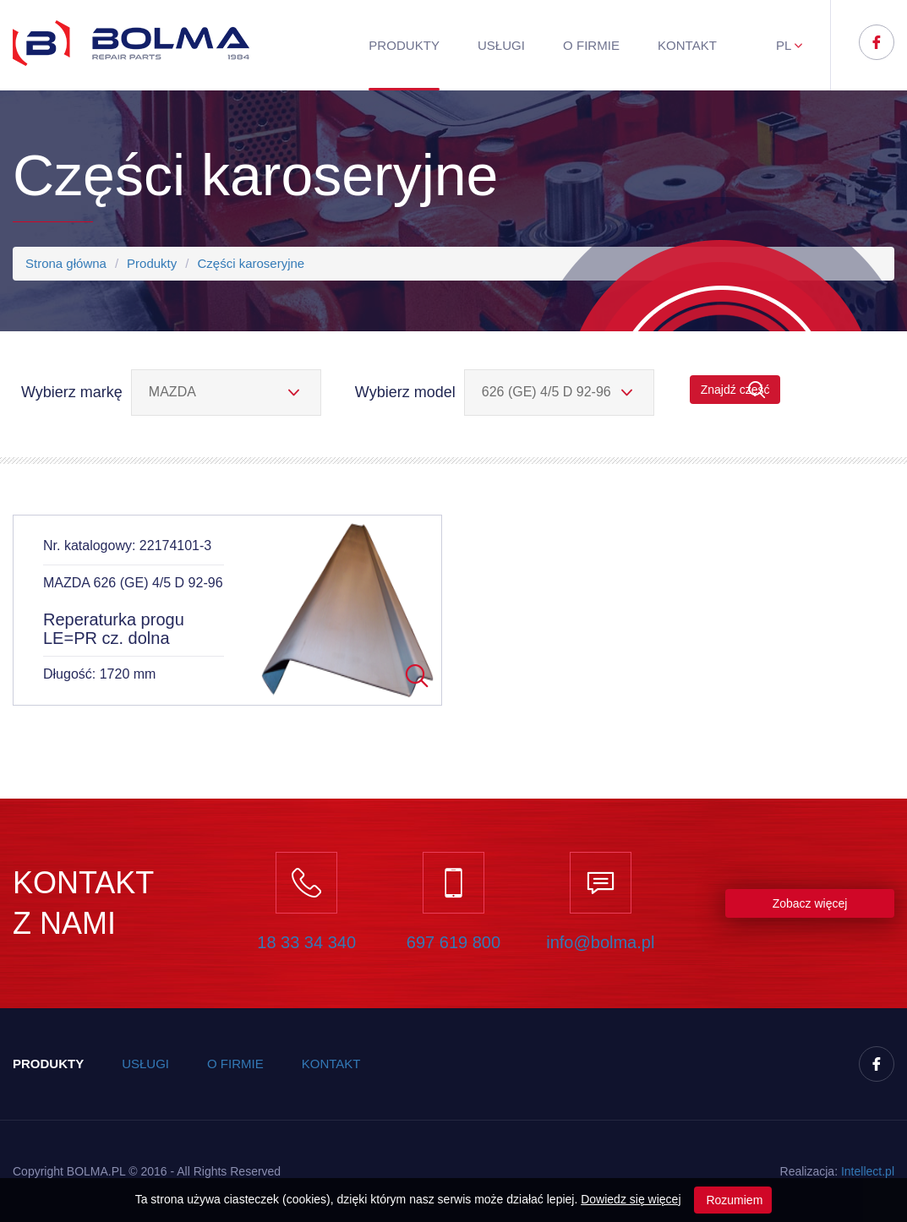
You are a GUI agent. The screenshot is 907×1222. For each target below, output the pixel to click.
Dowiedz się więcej (630, 1199)
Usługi (501, 45)
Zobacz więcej (810, 903)
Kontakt (687, 45)
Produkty (404, 45)
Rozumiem (733, 1200)
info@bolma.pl (600, 942)
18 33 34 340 (306, 942)
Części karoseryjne (250, 263)
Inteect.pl (867, 1171)
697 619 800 (453, 942)
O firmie (591, 45)
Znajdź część (735, 390)
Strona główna (66, 263)
